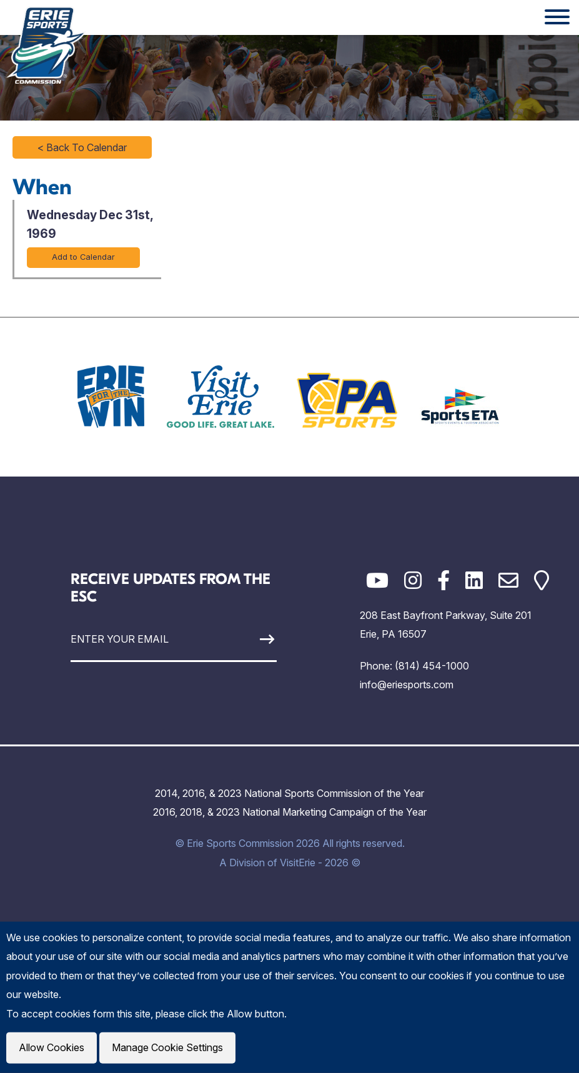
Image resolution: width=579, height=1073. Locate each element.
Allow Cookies (51, 1048)
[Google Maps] (541, 580)
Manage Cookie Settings (166, 1048)
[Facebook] (443, 580)
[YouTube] (377, 580)
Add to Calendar (83, 257)
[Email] (508, 580)
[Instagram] (413, 580)
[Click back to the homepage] (46, 45)
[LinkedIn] (474, 580)
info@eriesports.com (406, 684)
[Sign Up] (250, 639)
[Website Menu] (557, 17)
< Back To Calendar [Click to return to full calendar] (82, 147)
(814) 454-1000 (432, 666)
